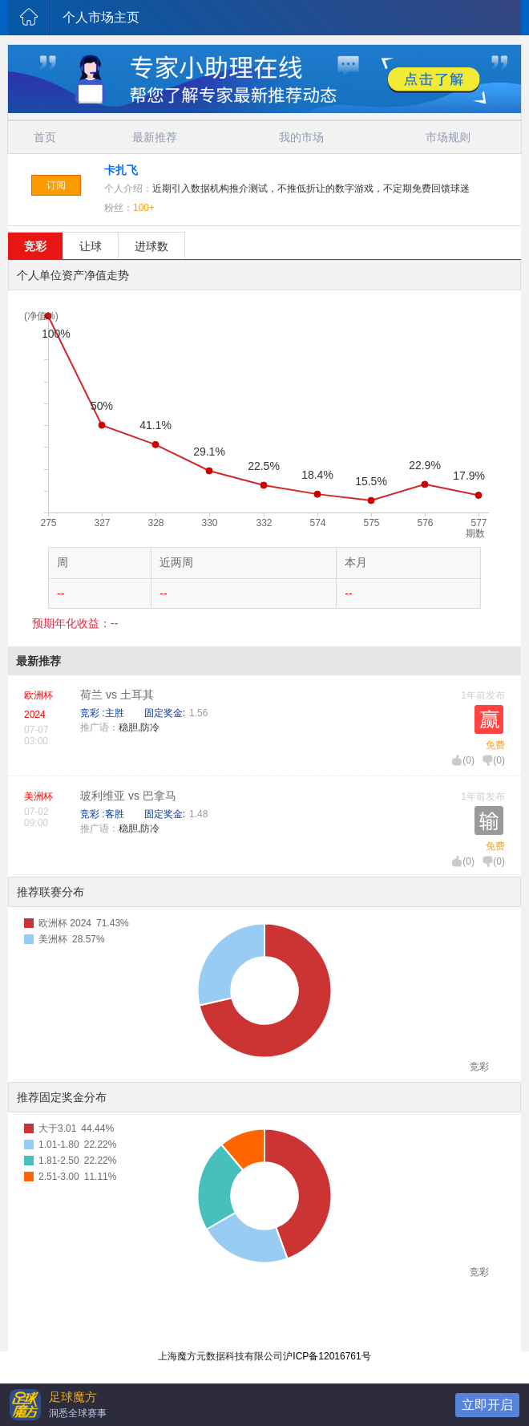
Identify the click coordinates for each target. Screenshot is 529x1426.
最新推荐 (154, 137)
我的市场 (301, 137)
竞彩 (35, 246)
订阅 (56, 185)
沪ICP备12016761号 (326, 1356)
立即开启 (487, 1405)
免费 (495, 745)
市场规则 (448, 137)
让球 (90, 246)
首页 (45, 137)
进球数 (151, 246)
